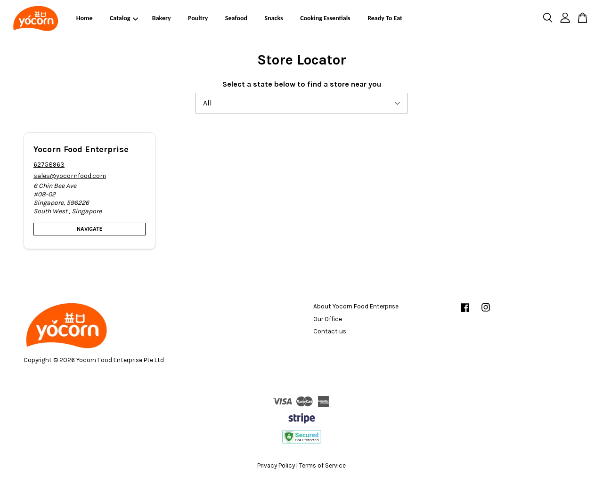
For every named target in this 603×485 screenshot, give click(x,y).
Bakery (161, 18)
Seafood (236, 18)
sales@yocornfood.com (69, 176)
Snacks (274, 18)
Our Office (327, 319)
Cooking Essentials (325, 18)
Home (84, 18)
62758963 (49, 165)
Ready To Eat (384, 18)
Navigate (90, 229)
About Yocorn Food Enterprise (356, 306)
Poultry (198, 18)
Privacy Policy (276, 465)
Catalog (124, 18)
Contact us (329, 331)
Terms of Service (322, 465)
